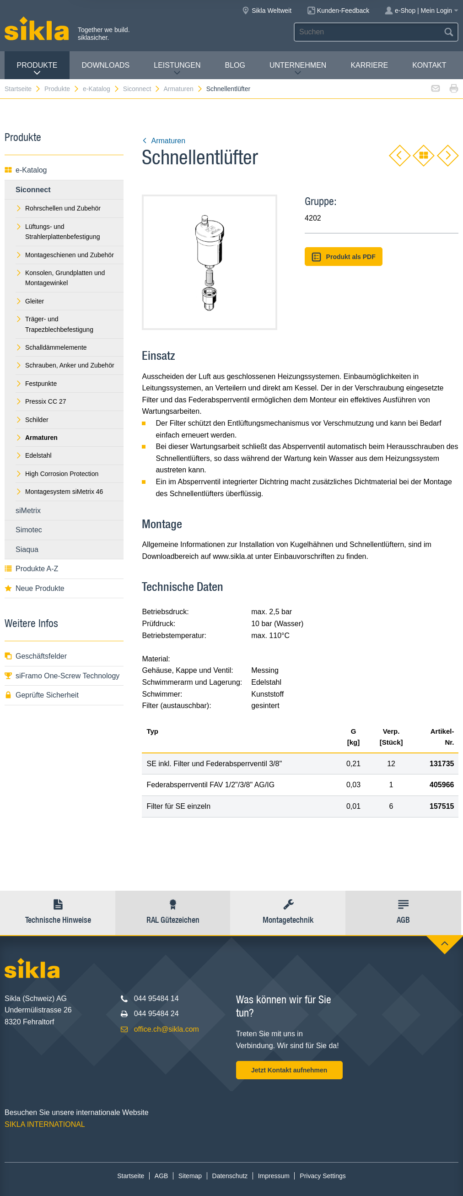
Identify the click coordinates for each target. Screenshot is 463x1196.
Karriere (369, 65)
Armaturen (183, 88)
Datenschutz (230, 1176)
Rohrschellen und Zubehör (58, 208)
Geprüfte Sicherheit (42, 695)
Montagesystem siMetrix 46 (59, 491)
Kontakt (429, 65)
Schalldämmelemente (51, 347)
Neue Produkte (35, 588)
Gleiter (30, 301)
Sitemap (190, 1176)
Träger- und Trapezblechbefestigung (54, 324)
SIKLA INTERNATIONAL (45, 1124)
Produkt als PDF (344, 257)
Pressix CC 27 (41, 401)
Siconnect (142, 88)
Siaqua (27, 549)
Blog (235, 65)
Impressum (274, 1176)
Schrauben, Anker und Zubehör (65, 365)
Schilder (32, 419)
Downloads (105, 65)
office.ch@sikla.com (166, 1029)
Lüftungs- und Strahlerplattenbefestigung (58, 231)
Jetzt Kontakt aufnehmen (289, 1070)
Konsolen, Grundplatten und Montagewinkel (60, 278)
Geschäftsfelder (36, 656)
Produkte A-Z (31, 569)
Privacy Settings (322, 1176)
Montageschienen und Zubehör (65, 255)
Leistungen (177, 68)
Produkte (36, 68)
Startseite (23, 88)
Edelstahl (34, 455)
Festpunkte (36, 383)
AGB (161, 1176)
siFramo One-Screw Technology (62, 676)
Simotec (29, 530)
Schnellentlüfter (228, 88)
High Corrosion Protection (57, 473)
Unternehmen (297, 68)
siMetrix (28, 510)
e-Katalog (101, 88)
